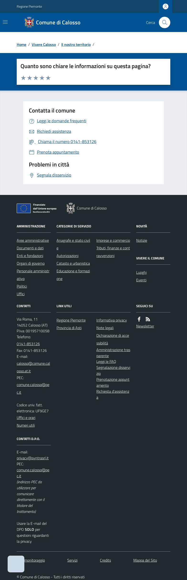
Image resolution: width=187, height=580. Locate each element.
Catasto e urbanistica (73, 263)
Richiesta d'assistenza (112, 394)
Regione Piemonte (29, 6)
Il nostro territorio (76, 44)
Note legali (105, 328)
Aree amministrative (33, 240)
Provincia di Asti (69, 328)
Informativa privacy (111, 320)
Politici (22, 286)
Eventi (141, 280)
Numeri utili (26, 425)
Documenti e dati (30, 248)
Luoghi (141, 272)
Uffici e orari (26, 417)
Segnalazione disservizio (113, 370)
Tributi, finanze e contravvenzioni (113, 251)
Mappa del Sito (145, 560)
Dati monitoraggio (31, 560)
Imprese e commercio (113, 240)
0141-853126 (28, 344)
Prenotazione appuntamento (113, 382)
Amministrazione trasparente (113, 353)
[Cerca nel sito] (162, 22)
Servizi (72, 560)
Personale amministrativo (33, 274)
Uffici (21, 294)
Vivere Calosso (44, 44)
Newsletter (145, 326)
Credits (105, 560)
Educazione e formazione (73, 274)
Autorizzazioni (67, 255)
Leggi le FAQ (106, 361)
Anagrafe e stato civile (73, 244)
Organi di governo (31, 263)
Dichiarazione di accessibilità (112, 339)
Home (21, 44)
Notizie (141, 240)
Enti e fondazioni (30, 255)
